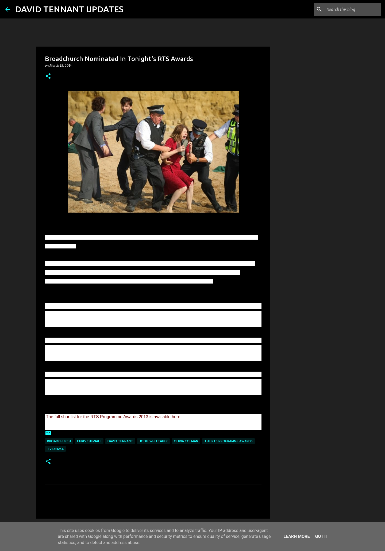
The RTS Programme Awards (228, 441)
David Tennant (120, 441)
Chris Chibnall (89, 441)
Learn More (296, 536)
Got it (321, 536)
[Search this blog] (353, 9)
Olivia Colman (186, 441)
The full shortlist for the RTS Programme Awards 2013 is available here (113, 416)
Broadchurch (59, 441)
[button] (48, 76)
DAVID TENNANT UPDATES (69, 9)
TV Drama (55, 449)
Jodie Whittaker (153, 441)
